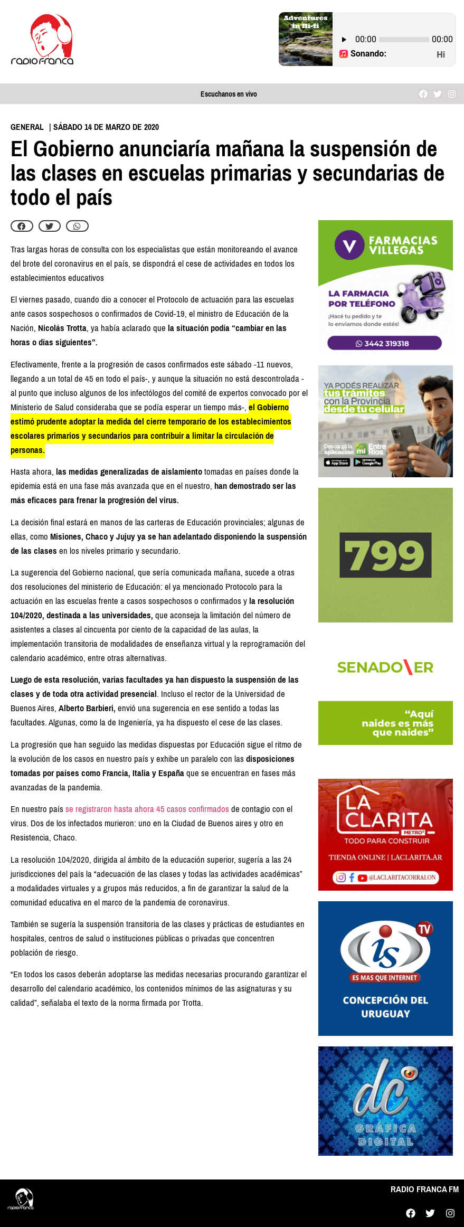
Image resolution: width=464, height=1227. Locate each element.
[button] (22, 226)
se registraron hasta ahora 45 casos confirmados (147, 809)
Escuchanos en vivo (229, 94)
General (27, 127)
